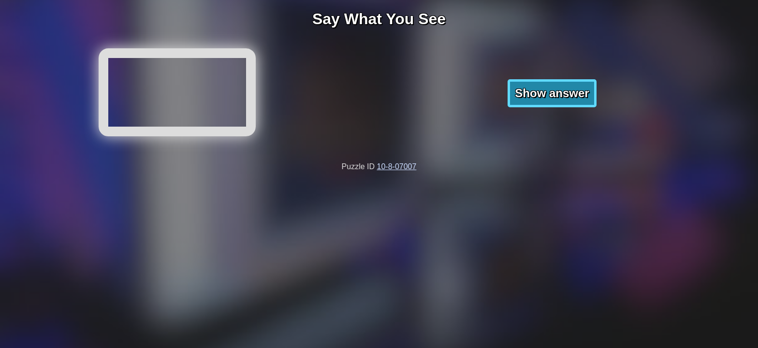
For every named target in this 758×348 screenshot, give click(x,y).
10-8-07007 (397, 166)
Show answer (552, 93)
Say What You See (379, 19)
